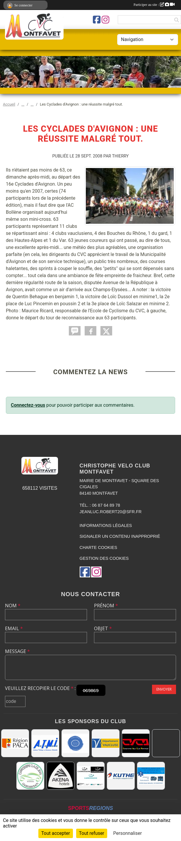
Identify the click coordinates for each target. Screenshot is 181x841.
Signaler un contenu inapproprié (120, 536)
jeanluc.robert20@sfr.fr (111, 511)
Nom (13, 605)
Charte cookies (98, 547)
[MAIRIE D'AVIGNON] (166, 743)
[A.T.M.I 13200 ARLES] (45, 743)
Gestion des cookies (104, 558)
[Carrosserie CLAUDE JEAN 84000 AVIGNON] (30, 776)
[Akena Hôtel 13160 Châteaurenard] (60, 776)
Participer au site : (154, 5)
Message (17, 651)
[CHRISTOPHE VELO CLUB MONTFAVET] (136, 743)
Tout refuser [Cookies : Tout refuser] (91, 833)
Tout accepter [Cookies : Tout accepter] (55, 833)
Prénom (106, 605)
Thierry (120, 156)
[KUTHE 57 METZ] (121, 776)
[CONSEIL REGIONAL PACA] (15, 743)
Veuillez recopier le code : (40, 688)
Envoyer (164, 689)
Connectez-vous (28, 405)
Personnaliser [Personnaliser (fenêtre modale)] (127, 833)
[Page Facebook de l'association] (96, 19)
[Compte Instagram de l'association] (105, 19)
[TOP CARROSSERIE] (91, 776)
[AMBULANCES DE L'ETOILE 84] (151, 776)
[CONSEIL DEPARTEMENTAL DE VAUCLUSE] (105, 743)
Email (14, 628)
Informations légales (106, 525)
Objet (103, 628)
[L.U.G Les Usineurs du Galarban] (75, 743)
